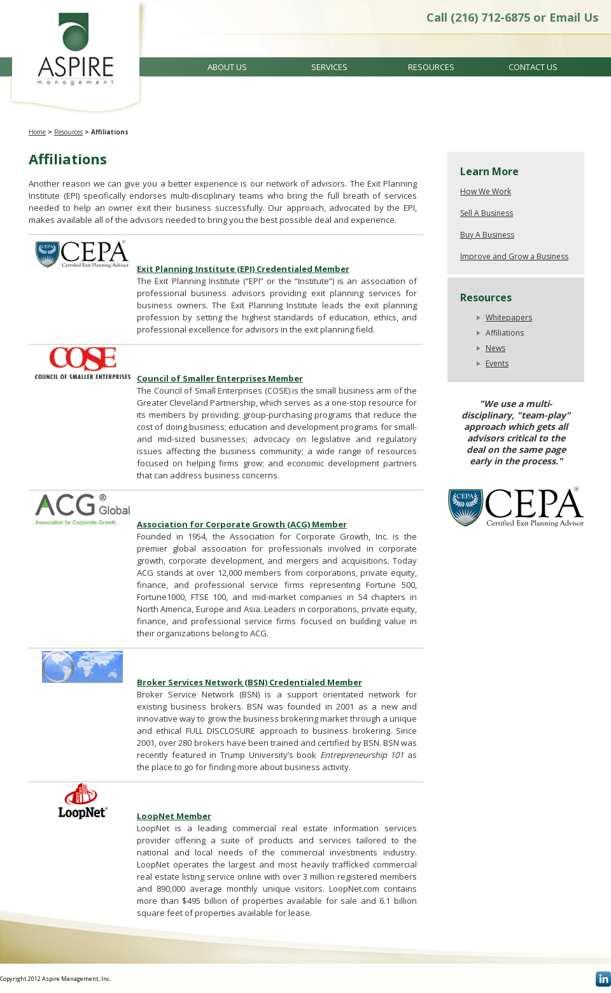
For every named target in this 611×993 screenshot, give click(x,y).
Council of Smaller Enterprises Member (220, 378)
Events (497, 363)
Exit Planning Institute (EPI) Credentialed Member (243, 269)
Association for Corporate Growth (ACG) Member (242, 524)
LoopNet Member (174, 816)
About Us (227, 67)
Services (329, 67)
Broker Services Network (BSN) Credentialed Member (249, 682)
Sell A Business (486, 213)
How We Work (485, 191)
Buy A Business (487, 234)
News (495, 348)
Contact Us (533, 67)
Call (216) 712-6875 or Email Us (512, 17)
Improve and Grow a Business (514, 256)
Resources (431, 67)
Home (37, 131)
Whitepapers (509, 317)
